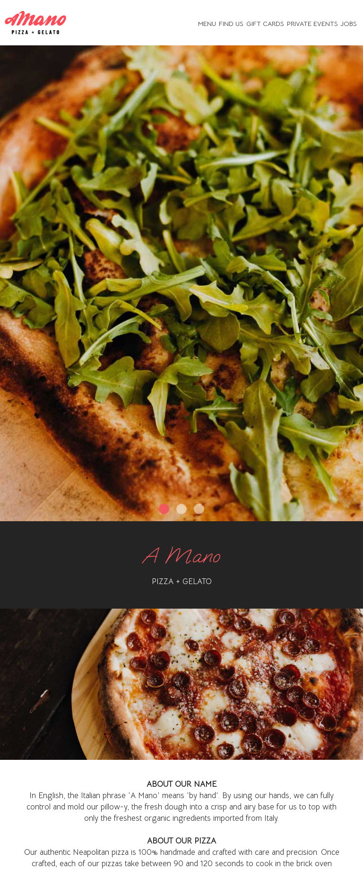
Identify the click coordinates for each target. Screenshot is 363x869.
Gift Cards (265, 23)
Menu (207, 23)
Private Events (312, 23)
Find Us (231, 23)
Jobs (349, 23)
